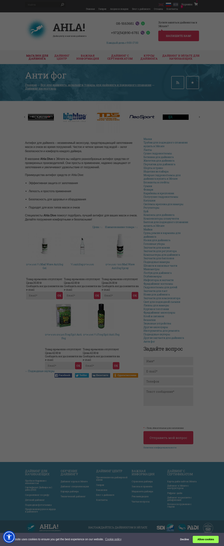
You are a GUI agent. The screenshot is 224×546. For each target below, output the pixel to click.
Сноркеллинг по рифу (37, 495)
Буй (145, 211)
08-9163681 (125, 23)
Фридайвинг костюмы (158, 283)
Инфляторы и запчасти (158, 280)
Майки (148, 229)
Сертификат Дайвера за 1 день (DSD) (38, 488)
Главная (90, 8)
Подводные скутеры (156, 334)
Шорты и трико (153, 168)
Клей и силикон (153, 316)
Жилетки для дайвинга (158, 160)
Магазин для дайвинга (37, 57)
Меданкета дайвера (142, 491)
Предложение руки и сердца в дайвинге (40, 510)
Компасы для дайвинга (158, 215)
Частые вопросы (140, 501)
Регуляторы (151, 207)
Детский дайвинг (35, 500)
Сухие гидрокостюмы (157, 153)
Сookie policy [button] (113, 539)
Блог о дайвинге (141, 8)
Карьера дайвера (70, 491)
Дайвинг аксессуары (40, 88)
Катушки (149, 200)
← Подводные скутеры (40, 371)
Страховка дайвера (142, 481)
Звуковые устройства (157, 323)
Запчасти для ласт (155, 291)
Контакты (172, 8)
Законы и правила (142, 486)
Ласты (147, 150)
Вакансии (101, 490)
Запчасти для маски (156, 247)
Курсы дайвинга (149, 57)
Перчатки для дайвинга (159, 164)
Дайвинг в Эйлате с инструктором (177, 487)
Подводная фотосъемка (38, 505)
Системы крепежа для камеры (163, 204)
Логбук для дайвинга (157, 273)
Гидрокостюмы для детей (160, 287)
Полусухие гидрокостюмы (160, 196)
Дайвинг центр (109, 471)
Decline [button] (184, 539)
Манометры (151, 269)
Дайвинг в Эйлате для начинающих (181, 57)
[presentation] (171, 415)
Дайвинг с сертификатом (120, 57)
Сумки (147, 186)
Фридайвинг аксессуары (159, 312)
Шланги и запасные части (160, 265)
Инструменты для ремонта (161, 330)
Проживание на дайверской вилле (111, 478)
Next (198, 115)
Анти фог (149, 341)
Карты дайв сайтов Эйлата (181, 481)
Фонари (148, 189)
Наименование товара (119, 227)
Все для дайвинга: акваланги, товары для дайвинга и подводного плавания (96, 85)
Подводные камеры (156, 262)
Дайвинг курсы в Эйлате (74, 481)
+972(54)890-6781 (125, 33)
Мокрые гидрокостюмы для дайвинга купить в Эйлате (162, 177)
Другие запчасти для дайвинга (163, 338)
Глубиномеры (152, 276)
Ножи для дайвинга (156, 294)
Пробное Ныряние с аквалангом (35, 482)
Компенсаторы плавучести (161, 218)
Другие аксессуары (155, 327)
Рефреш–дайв (174, 493)
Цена (95, 227)
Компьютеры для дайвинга (161, 254)
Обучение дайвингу (69, 472)
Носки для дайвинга (156, 240)
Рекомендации (140, 496)
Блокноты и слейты (156, 182)
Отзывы (158, 8)
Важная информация (87, 57)
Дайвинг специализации (75, 486)
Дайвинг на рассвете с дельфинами (179, 498)
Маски (147, 139)
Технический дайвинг (73, 496)
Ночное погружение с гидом (179, 505)
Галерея (102, 8)
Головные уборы (154, 244)
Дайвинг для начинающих (37, 472)
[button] (9, 537)
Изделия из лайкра (155, 171)
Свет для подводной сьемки (161, 302)
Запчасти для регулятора (160, 251)
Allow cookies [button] (205, 539)
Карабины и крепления (158, 193)
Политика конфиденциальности (159, 447)
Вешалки (149, 320)
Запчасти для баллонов (158, 258)
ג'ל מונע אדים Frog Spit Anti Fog (101, 334)
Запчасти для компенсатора (161, 298)
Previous (23, 115)
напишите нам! (178, 36)
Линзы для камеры (156, 305)
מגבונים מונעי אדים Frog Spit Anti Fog (63, 336)
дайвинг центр (62, 57)
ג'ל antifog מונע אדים (82, 264)
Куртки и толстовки (156, 309)
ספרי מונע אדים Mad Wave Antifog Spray (120, 266)
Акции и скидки (119, 8)
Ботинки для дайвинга (158, 157)
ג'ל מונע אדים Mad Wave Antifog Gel (44, 266)
